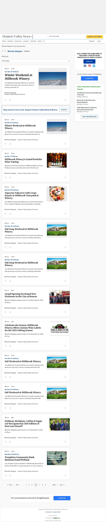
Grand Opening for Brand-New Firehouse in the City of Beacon (21, 295)
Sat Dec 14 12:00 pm (11, 123)
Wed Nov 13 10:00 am (12, 454)
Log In (99, 41)
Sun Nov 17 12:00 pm (12, 358)
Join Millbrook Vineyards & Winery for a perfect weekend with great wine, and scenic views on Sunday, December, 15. (19, 85)
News (4, 41)
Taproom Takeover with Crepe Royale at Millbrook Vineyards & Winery (22, 195)
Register (91, 41)
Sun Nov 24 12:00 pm (12, 226)
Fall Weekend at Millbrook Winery (23, 361)
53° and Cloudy (52, 36)
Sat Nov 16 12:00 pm (12, 389)
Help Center (57, 512)
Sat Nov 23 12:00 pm (12, 260)
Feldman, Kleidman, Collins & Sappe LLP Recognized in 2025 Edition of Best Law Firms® (23, 423)
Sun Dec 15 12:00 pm (12, 72)
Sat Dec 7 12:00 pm (11, 156)
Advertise (33, 41)
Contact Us (48, 512)
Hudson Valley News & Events (15, 94)
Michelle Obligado (10, 93)
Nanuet (7, 68)
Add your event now (89, 116)
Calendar (10, 41)
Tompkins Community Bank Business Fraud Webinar (19, 458)
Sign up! (89, 61)
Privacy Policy (57, 520)
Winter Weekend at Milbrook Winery (18, 76)
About (40, 41)
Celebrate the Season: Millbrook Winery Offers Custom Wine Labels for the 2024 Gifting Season (23, 328)
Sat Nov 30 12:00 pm (12, 190)
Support (64, 110)
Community (18, 41)
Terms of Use (49, 520)
